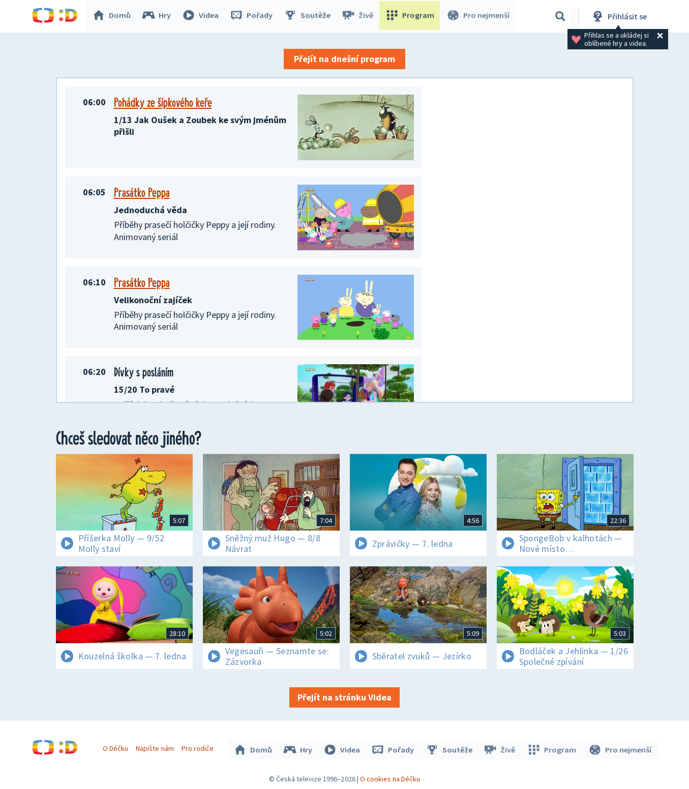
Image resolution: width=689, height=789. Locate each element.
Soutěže (310, 16)
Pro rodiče (199, 747)
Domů (114, 16)
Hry (159, 16)
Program (411, 16)
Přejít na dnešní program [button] (344, 59)
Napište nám (156, 747)
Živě (360, 16)
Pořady (254, 16)
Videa (203, 16)
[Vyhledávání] (560, 16)
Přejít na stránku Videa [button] (344, 697)
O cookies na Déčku (390, 776)
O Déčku (117, 747)
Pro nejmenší (478, 16)
